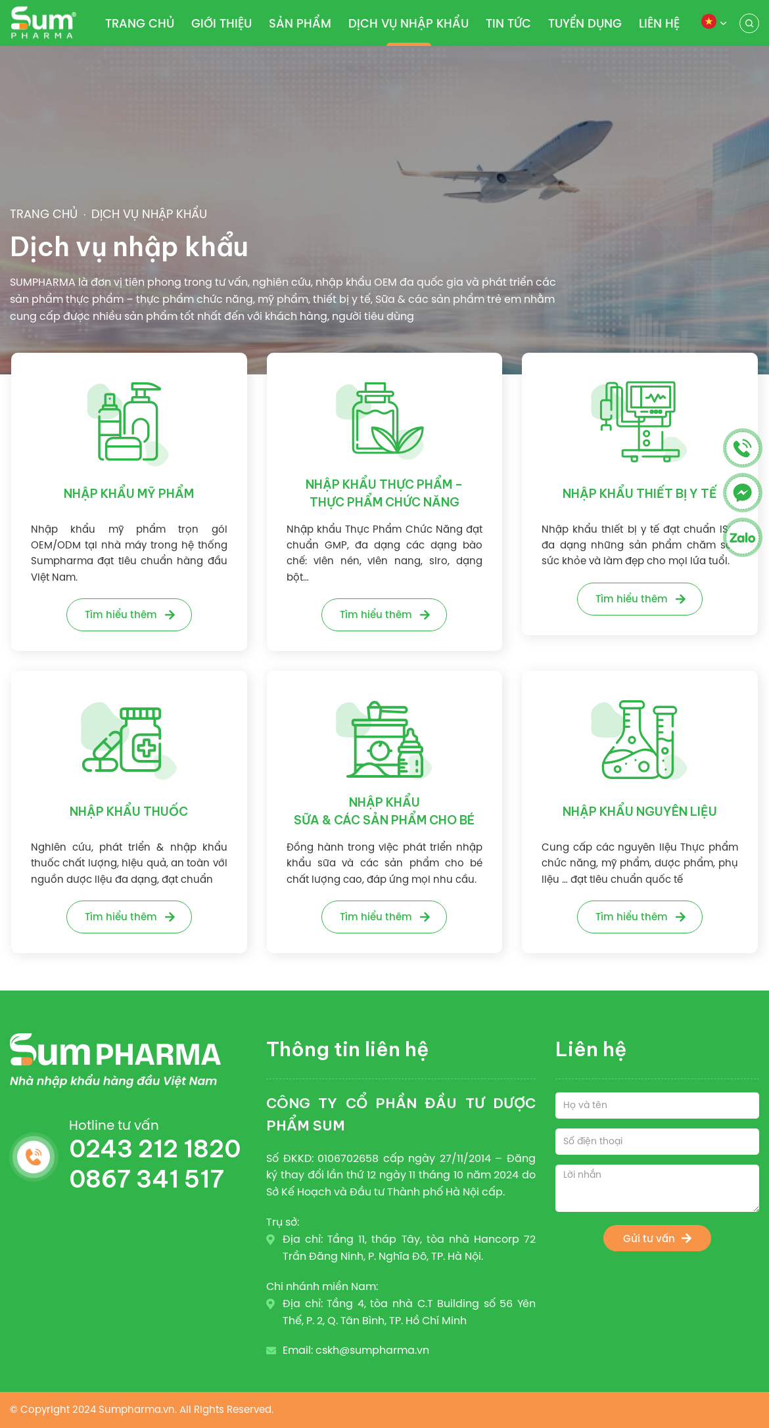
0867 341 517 (146, 1179)
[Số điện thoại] (657, 1141)
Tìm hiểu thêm (121, 614)
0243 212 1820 (155, 1149)
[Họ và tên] (657, 1105)
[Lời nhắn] (657, 1188)
